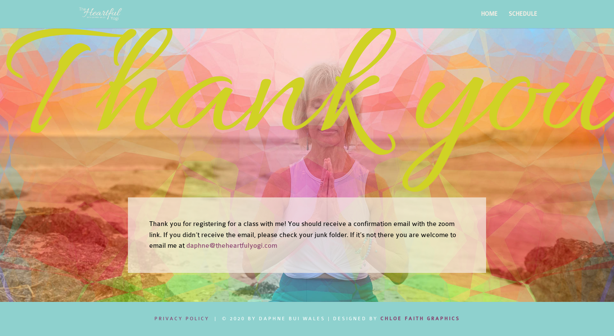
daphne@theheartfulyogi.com (231, 245)
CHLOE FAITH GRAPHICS (420, 319)
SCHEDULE (523, 14)
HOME (489, 14)
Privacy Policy (181, 319)
